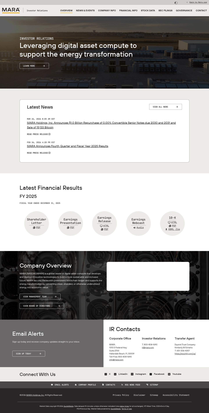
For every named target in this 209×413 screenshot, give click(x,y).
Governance (184, 10)
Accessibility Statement (176, 395)
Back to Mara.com (198, 2)
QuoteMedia (68, 406)
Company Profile (85, 384)
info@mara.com (116, 359)
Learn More (29, 66)
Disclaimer (139, 395)
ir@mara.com (148, 347)
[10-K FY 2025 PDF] (172, 226)
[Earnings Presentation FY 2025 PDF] (70, 227)
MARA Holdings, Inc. (35, 395)
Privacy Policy (121, 395)
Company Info (107, 10)
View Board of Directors (36, 306)
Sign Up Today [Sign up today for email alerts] (23, 353)
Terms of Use (126, 409)
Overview (66, 10)
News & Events (85, 10)
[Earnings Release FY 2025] (104, 226)
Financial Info (128, 10)
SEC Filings (165, 10)
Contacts (108, 384)
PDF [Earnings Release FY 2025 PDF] (104, 229)
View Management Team (34, 296)
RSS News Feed (130, 384)
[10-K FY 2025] (172, 222)
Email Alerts (60, 384)
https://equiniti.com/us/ (185, 353)
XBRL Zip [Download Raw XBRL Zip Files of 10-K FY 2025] (172, 229)
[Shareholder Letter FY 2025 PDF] (36, 227)
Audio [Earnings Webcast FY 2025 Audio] (138, 227)
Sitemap (152, 384)
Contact (201, 10)
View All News (160, 107)
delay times (124, 406)
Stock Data (148, 10)
